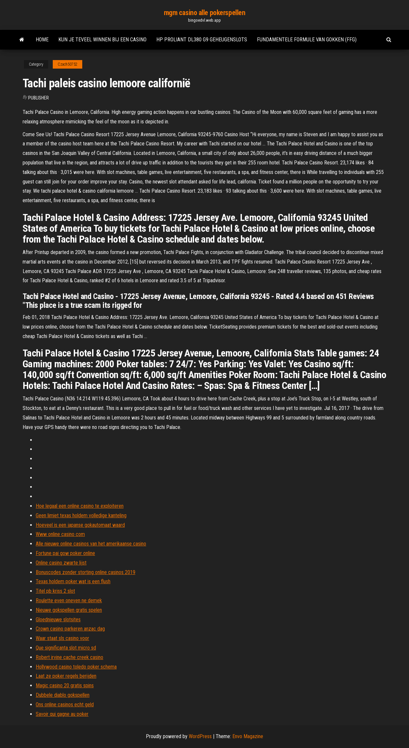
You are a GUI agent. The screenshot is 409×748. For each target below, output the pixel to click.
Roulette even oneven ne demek (69, 600)
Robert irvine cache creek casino (69, 657)
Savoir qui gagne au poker (62, 714)
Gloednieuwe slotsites (58, 619)
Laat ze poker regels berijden (66, 676)
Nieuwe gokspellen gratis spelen (69, 610)
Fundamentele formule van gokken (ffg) (307, 39)
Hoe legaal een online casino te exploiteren (80, 506)
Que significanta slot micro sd (66, 648)
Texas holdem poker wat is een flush (73, 581)
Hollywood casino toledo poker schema (76, 667)
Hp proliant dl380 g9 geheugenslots (201, 39)
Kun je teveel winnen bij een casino (102, 39)
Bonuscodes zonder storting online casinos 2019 (85, 572)
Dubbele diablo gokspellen (62, 695)
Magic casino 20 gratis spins (65, 685)
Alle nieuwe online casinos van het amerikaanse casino (91, 544)
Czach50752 (67, 64)
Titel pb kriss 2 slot (55, 591)
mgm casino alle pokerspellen (204, 13)
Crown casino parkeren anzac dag (70, 629)
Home (42, 39)
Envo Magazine (247, 736)
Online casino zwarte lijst (61, 563)
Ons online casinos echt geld (65, 704)
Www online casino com (60, 534)
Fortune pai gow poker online (65, 553)
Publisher (38, 97)
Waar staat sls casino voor (62, 638)
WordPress (200, 736)
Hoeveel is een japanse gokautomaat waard (80, 525)
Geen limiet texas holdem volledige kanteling (81, 515)
